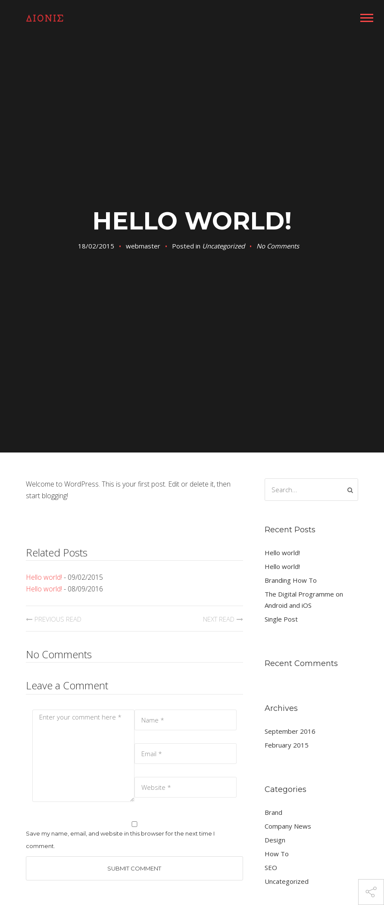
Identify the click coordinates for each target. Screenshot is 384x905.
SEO (271, 867)
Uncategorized (223, 246)
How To (277, 853)
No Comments (277, 246)
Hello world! (44, 577)
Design (275, 840)
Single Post (281, 619)
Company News (288, 826)
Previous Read (57, 619)
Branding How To (291, 580)
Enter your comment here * (83, 756)
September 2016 (290, 731)
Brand (273, 812)
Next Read (218, 619)
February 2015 (287, 745)
